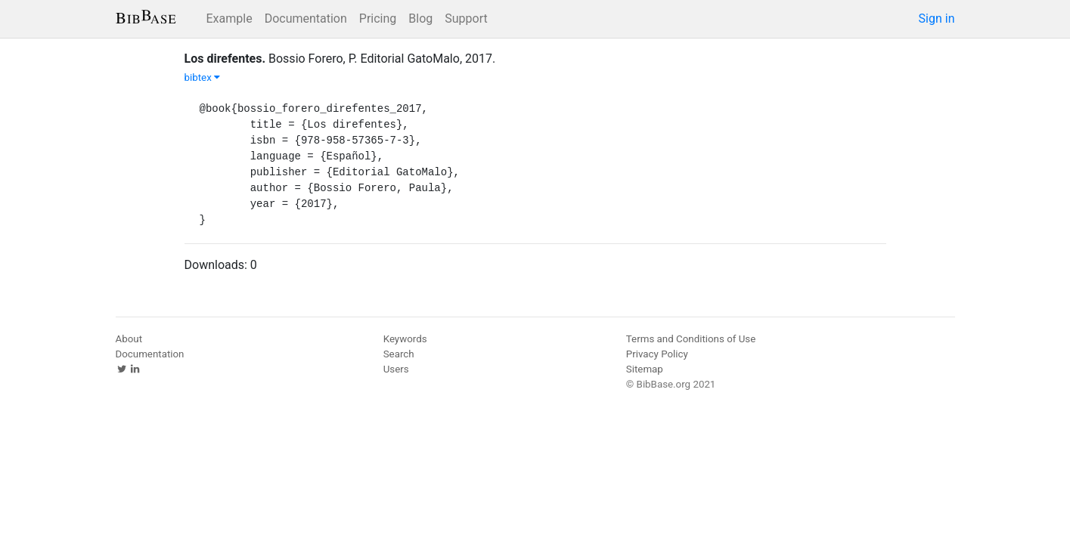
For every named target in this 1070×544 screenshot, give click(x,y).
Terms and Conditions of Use (690, 339)
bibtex (203, 77)
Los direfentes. (225, 58)
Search (398, 354)
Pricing (378, 18)
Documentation (306, 18)
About (129, 339)
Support (466, 18)
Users (396, 369)
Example (229, 18)
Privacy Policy (657, 354)
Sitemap (644, 369)
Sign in (937, 18)
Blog (420, 18)
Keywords (405, 339)
